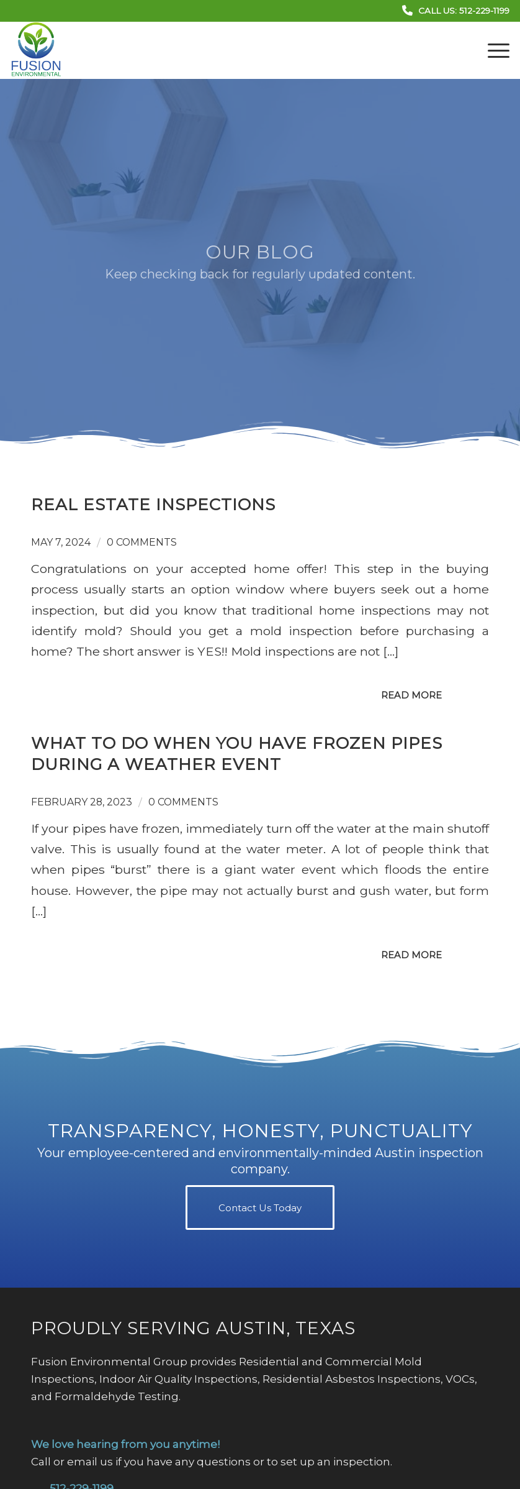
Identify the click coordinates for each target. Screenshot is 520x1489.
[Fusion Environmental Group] (36, 50)
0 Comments (142, 542)
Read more (411, 695)
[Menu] (492, 50)
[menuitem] (492, 50)
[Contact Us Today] (260, 1207)
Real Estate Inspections (153, 505)
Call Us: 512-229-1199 (463, 11)
